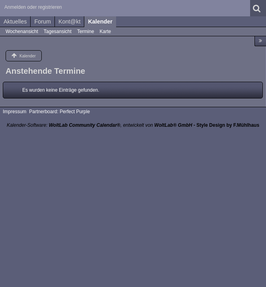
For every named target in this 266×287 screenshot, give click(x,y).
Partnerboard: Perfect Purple (59, 111)
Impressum (14, 111)
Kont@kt (69, 21)
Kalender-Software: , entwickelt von (99, 125)
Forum (42, 21)
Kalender (100, 21)
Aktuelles (15, 21)
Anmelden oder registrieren (33, 7)
